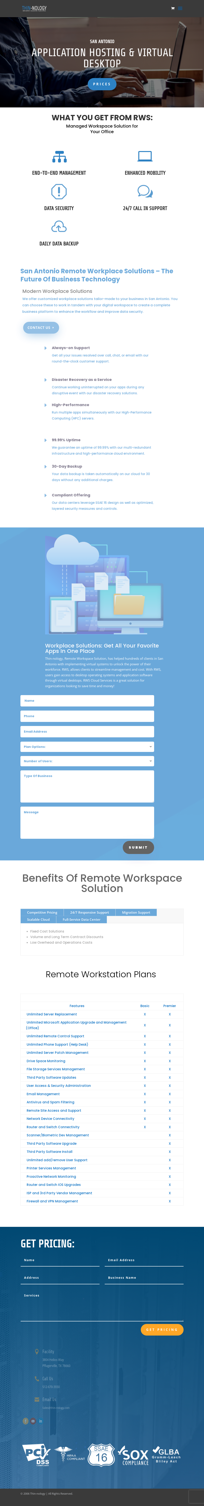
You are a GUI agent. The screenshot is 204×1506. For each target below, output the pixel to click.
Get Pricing (162, 1329)
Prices (102, 84)
